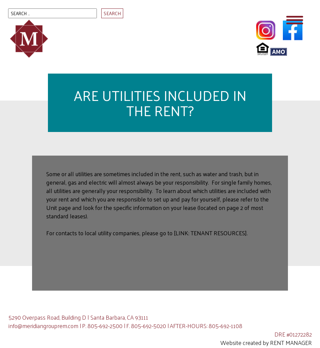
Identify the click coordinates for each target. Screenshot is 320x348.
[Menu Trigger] (295, 19)
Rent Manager (291, 342)
